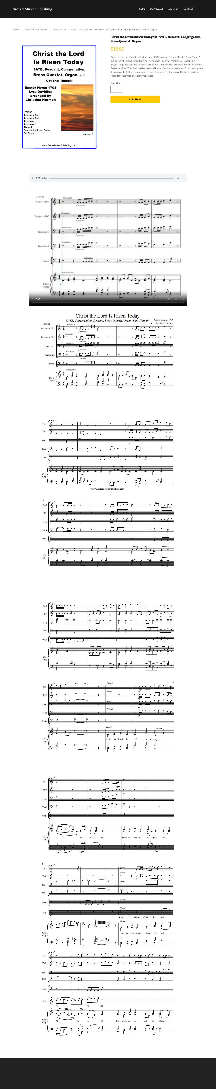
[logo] (32, 9)
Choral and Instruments (35, 29)
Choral (16, 29)
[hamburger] (55, 9)
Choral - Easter (59, 29)
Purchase (135, 99)
